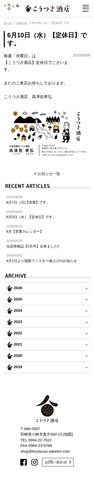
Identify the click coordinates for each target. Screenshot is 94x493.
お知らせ (23, 22)
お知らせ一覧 (47, 174)
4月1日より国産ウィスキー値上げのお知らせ (47, 258)
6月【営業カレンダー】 (47, 229)
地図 (68, 434)
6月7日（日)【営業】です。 (47, 199)
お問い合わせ (58, 462)
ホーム (9, 22)
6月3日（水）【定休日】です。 (47, 214)
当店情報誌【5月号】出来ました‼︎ (47, 243)
